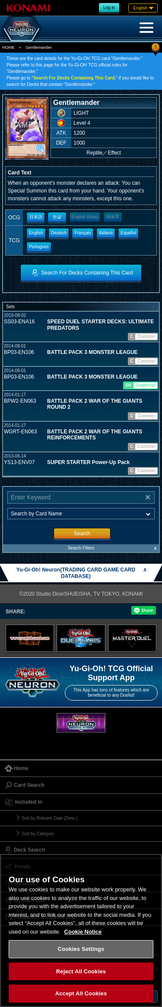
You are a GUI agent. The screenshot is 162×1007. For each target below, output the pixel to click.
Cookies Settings (81, 949)
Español (128, 232)
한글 (57, 217)
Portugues (39, 246)
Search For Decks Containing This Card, (74, 78)
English (36, 232)
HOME (8, 47)
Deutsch (59, 232)
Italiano (106, 232)
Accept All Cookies (81, 993)
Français (82, 232)
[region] (81, 930)
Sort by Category (38, 833)
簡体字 (112, 217)
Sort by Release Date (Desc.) (50, 818)
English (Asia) (85, 217)
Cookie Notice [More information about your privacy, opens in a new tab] (83, 931)
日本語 (35, 217)
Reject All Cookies (81, 971)
